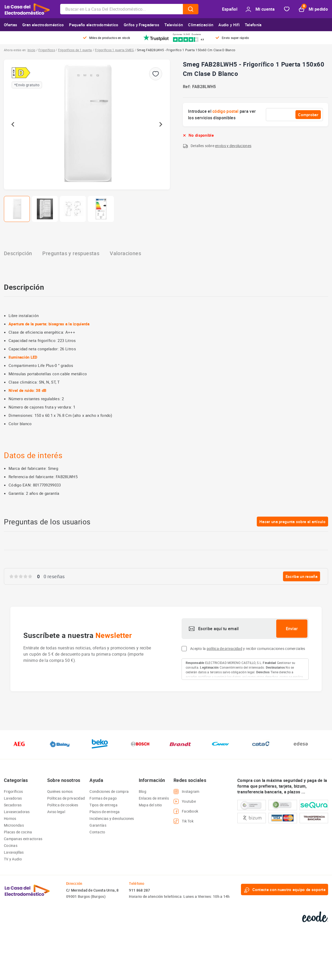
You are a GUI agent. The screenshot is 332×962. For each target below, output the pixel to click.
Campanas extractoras (23, 838)
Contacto (97, 831)
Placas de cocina (18, 831)
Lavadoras (13, 798)
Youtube (185, 801)
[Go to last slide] (13, 124)
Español (229, 9)
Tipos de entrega (103, 804)
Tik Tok (183, 821)
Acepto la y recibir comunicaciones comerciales (247, 648)
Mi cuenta (260, 9)
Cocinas (10, 845)
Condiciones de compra (109, 791)
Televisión (173, 24)
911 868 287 (139, 890)
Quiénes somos (60, 791)
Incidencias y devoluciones (111, 818)
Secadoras (13, 804)
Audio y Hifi (229, 24)
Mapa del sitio (150, 804)
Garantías (97, 825)
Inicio (31, 50)
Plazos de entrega (104, 811)
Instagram (186, 791)
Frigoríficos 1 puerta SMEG (114, 50)
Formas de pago (103, 798)
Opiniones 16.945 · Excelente (187, 34)
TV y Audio (13, 858)
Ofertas (10, 24)
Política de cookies (62, 804)
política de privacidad (224, 648)
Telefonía (253, 24)
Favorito (286, 9)
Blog (142, 791)
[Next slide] (160, 124)
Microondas (14, 825)
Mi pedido (313, 9)
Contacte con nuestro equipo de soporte (285, 889)
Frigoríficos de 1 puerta (75, 50)
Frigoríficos (46, 50)
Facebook (186, 811)
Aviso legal (56, 811)
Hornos (10, 818)
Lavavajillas (14, 852)
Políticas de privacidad (66, 798)
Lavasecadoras (17, 811)
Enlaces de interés (154, 798)
